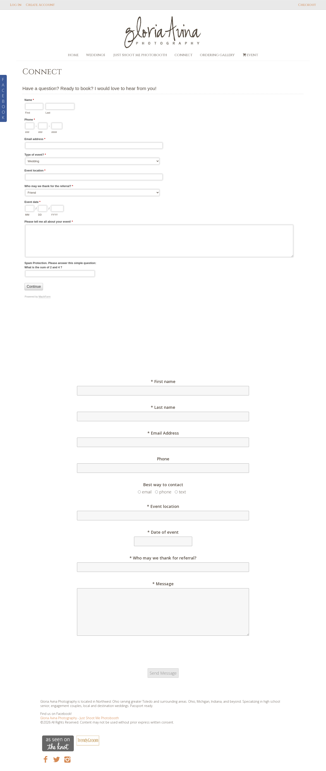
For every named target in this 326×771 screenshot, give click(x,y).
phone (165, 492)
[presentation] (163, 654)
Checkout (307, 5)
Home (73, 55)
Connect (183, 55)
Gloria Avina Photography (59, 718)
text (182, 492)
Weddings (95, 55)
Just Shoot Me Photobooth (140, 55)
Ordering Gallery (217, 55)
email (147, 492)
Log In (15, 5)
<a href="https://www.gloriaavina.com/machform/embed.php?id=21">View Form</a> (163, 229)
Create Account (40, 5)
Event (250, 55)
